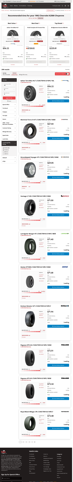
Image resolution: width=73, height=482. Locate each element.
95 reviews (24, 225)
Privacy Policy (32, 469)
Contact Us (45, 454)
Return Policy (32, 460)
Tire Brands (31, 454)
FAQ (30, 462)
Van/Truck (59, 460)
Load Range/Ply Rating (9, 143)
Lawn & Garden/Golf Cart (62, 473)
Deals (11, 5)
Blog (30, 471)
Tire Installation (22, 5)
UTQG (9, 161)
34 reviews (24, 298)
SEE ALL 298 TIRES (33, 18)
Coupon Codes (46, 462)
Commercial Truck (60, 467)
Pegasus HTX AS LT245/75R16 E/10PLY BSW (36, 345)
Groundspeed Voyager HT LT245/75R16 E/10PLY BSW (39, 157)
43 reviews (24, 337)
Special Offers (9, 104)
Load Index (9, 139)
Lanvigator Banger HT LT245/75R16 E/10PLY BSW (38, 234)
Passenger (59, 456)
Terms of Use (32, 466)
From (40, 18)
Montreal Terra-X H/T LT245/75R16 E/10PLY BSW (38, 120)
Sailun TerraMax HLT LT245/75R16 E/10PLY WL (37, 81)
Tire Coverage (46, 466)
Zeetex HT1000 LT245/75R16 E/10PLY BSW (36, 267)
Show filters (67, 69)
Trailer (58, 462)
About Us (45, 456)
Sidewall (9, 157)
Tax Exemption (32, 473)
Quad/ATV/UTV (60, 469)
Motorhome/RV (60, 464)
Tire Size (9, 80)
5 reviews (23, 188)
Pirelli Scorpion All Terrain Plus (36, 27)
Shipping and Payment (48, 458)
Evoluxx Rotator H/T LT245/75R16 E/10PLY (36, 306)
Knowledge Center (47, 469)
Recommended (6, 74)
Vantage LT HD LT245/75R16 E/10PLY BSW (36, 196)
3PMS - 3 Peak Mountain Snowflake (9, 123)
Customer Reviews (33, 464)
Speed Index (9, 135)
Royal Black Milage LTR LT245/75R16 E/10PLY (37, 412)
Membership (46, 460)
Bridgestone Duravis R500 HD (59, 27)
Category (9, 112)
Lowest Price (14, 74)
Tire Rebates (31, 456)
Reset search (50, 10)
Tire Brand (9, 108)
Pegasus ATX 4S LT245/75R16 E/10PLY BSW (36, 378)
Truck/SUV (59, 458)
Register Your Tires (47, 471)
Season (9, 119)
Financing (30, 5)
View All (58, 477)
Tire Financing (32, 458)
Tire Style (9, 115)
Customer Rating (9, 128)
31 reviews (24, 149)
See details (13, 64)
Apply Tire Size (9, 98)
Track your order (56, 5)
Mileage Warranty (23, 74)
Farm (58, 475)
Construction (59, 471)
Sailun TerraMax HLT (12, 27)
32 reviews (24, 111)
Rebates (16, 5)
